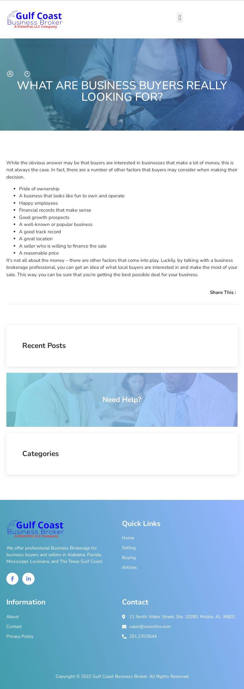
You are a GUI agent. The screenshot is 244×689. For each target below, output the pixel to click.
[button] (180, 17)
